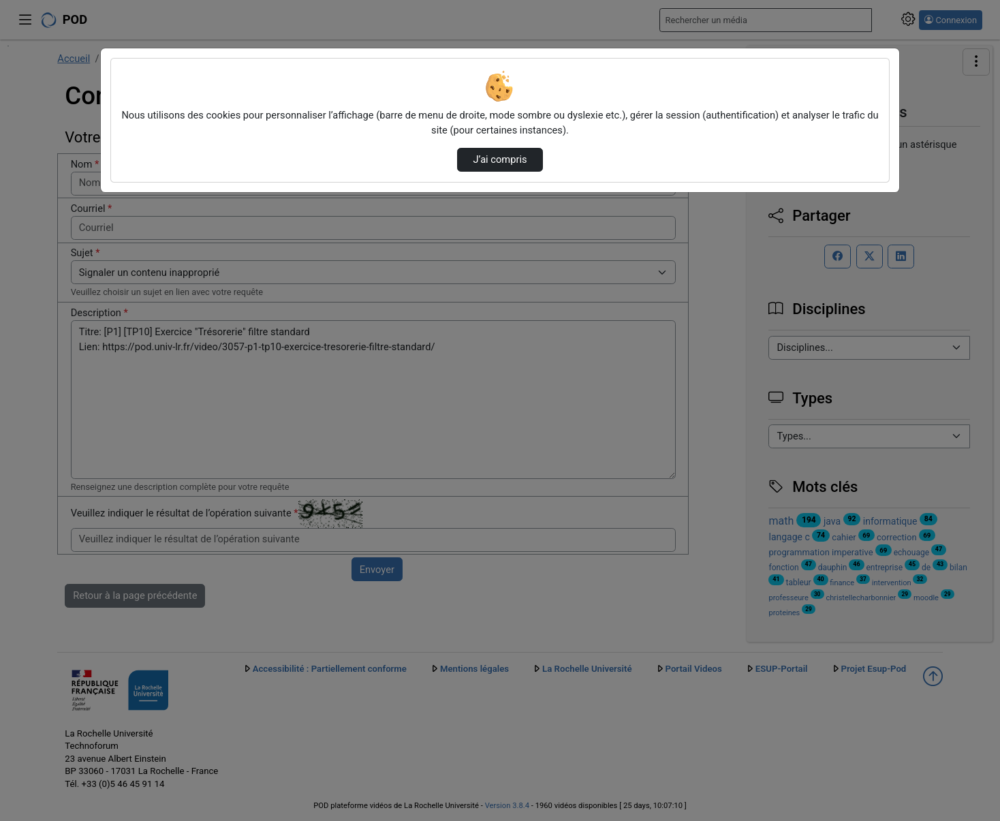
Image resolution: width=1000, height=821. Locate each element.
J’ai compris (500, 159)
